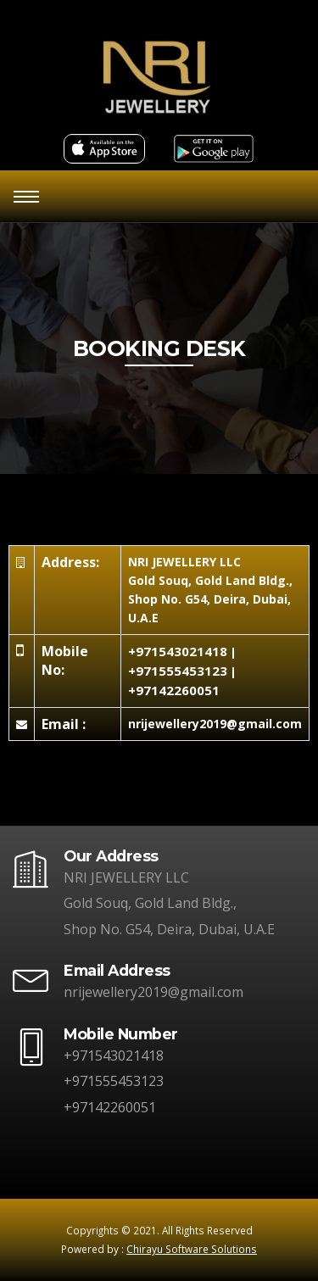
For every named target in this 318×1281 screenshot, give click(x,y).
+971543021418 (177, 651)
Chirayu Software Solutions (191, 1249)
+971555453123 (177, 670)
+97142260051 (174, 690)
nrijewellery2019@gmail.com (153, 992)
